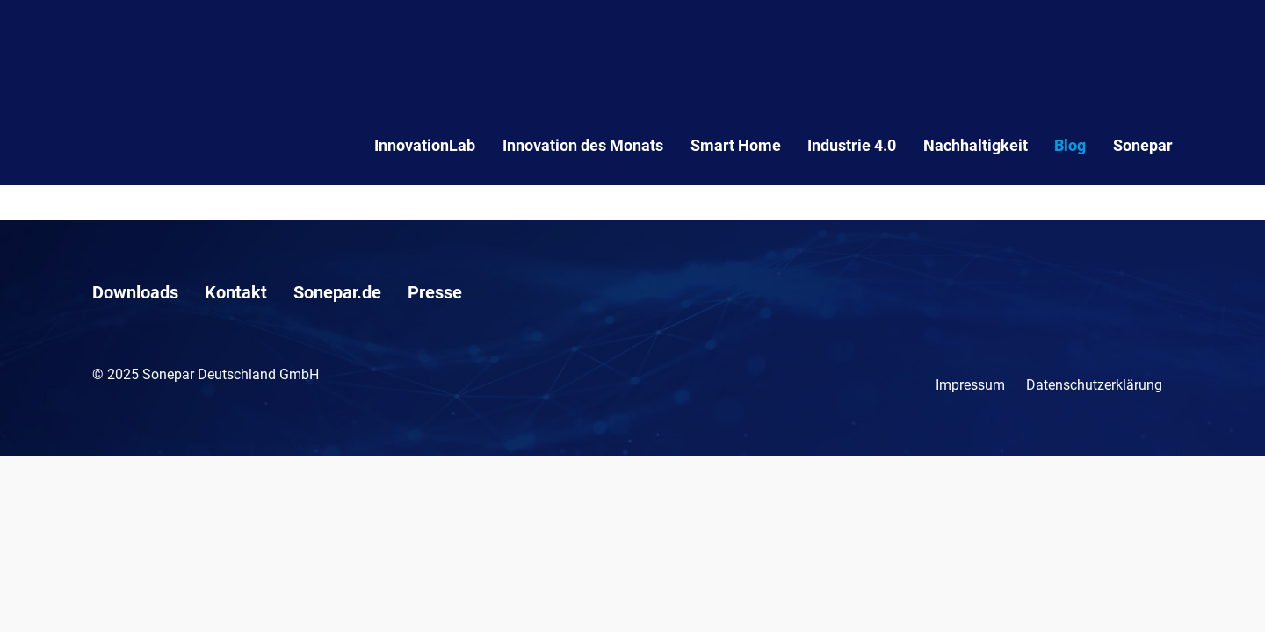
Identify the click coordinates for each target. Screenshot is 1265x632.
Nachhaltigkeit (975, 145)
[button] (38, 593)
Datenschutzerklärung (1094, 385)
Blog (1070, 145)
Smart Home (735, 145)
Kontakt (236, 292)
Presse (435, 292)
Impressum (970, 385)
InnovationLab (424, 145)
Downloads (135, 292)
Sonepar (1143, 145)
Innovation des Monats (582, 145)
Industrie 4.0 (851, 145)
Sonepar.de (337, 292)
